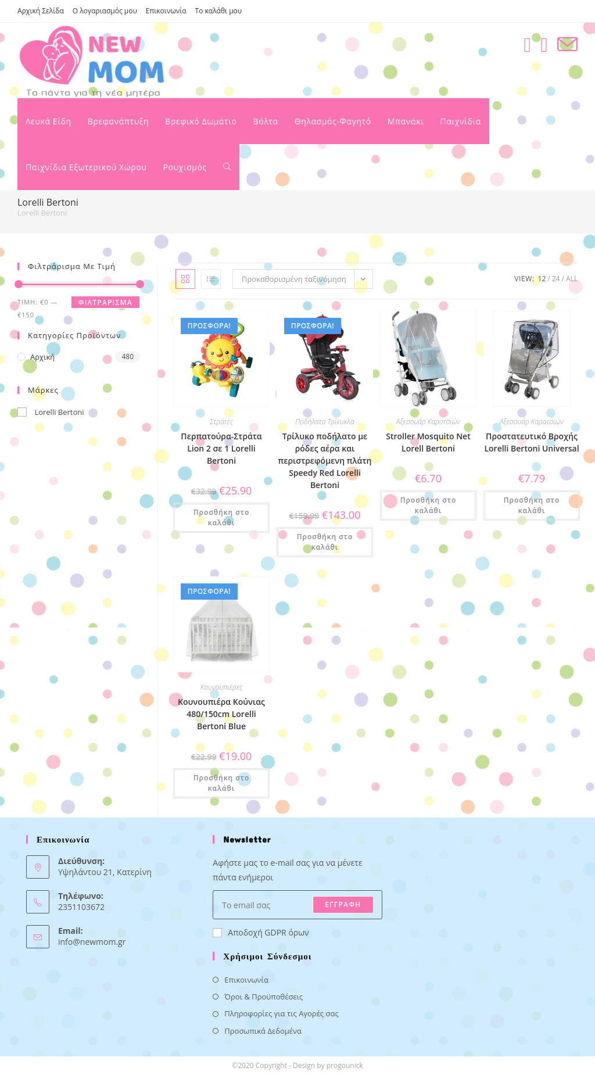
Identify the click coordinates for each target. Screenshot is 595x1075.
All (572, 279)
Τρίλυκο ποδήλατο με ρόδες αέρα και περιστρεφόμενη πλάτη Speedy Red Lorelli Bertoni (325, 460)
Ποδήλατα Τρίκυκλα (324, 422)
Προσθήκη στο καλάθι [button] (221, 517)
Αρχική (42, 357)
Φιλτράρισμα (105, 302)
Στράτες (221, 422)
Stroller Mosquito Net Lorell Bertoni (428, 442)
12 (542, 279)
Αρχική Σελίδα (40, 11)
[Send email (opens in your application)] (567, 44)
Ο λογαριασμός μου (105, 11)
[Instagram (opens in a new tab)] (544, 44)
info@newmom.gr (92, 941)
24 (556, 279)
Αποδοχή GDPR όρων (261, 932)
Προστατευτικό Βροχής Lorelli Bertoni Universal (531, 442)
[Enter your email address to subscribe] (297, 904)
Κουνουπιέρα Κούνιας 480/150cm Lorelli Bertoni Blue (221, 714)
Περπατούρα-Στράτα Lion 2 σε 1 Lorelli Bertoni (221, 448)
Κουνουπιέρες (221, 687)
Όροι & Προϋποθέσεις (263, 996)
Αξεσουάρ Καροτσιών (428, 422)
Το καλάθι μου (218, 11)
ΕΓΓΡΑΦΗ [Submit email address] (343, 904)
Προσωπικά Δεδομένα (263, 1031)
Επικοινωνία (166, 11)
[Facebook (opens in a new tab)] (527, 44)
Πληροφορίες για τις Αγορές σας (281, 1013)
